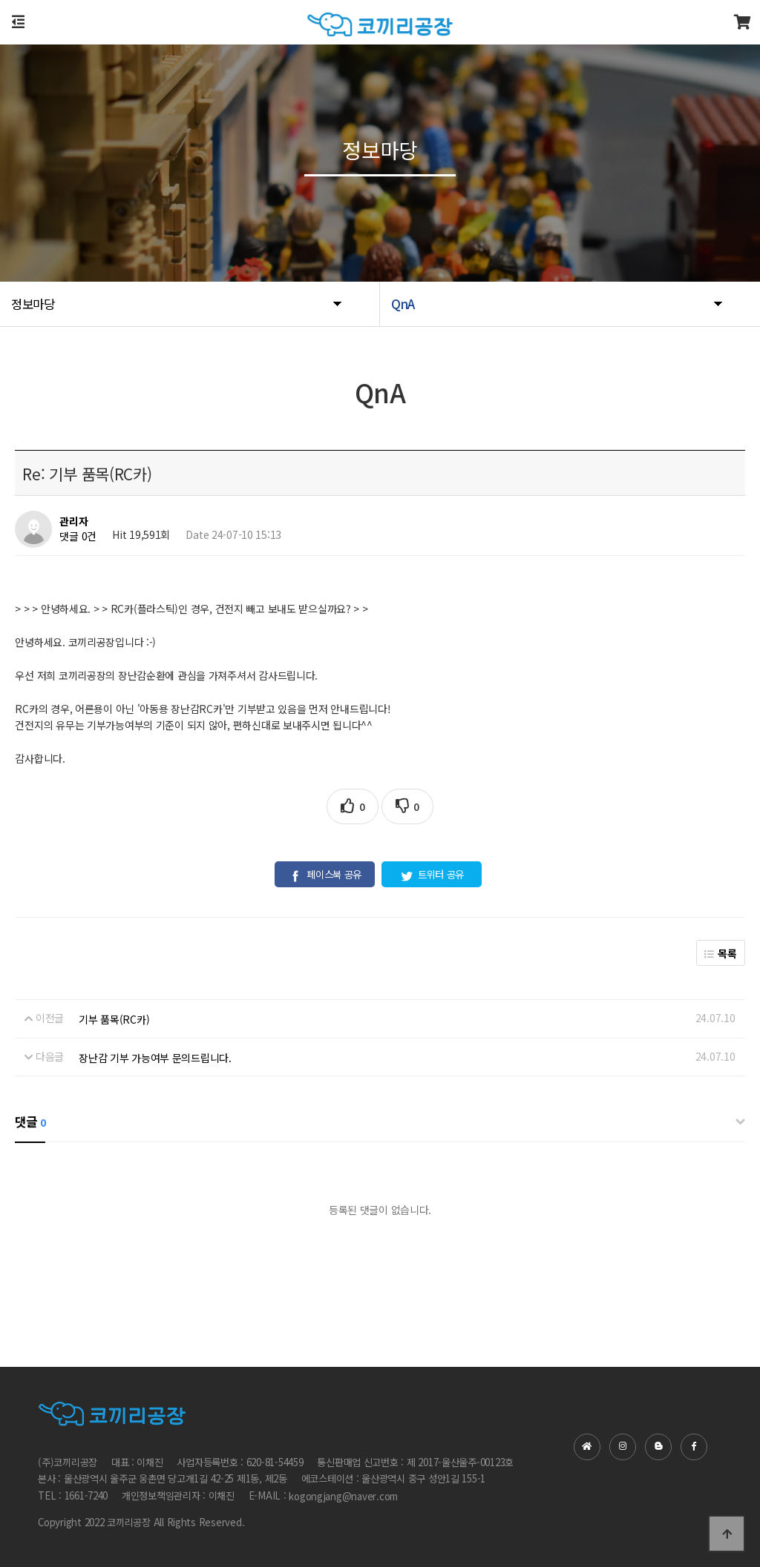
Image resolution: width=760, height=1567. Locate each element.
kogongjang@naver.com (343, 1496)
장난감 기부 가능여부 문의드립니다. (155, 1057)
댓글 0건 (77, 536)
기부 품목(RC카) (114, 1019)
